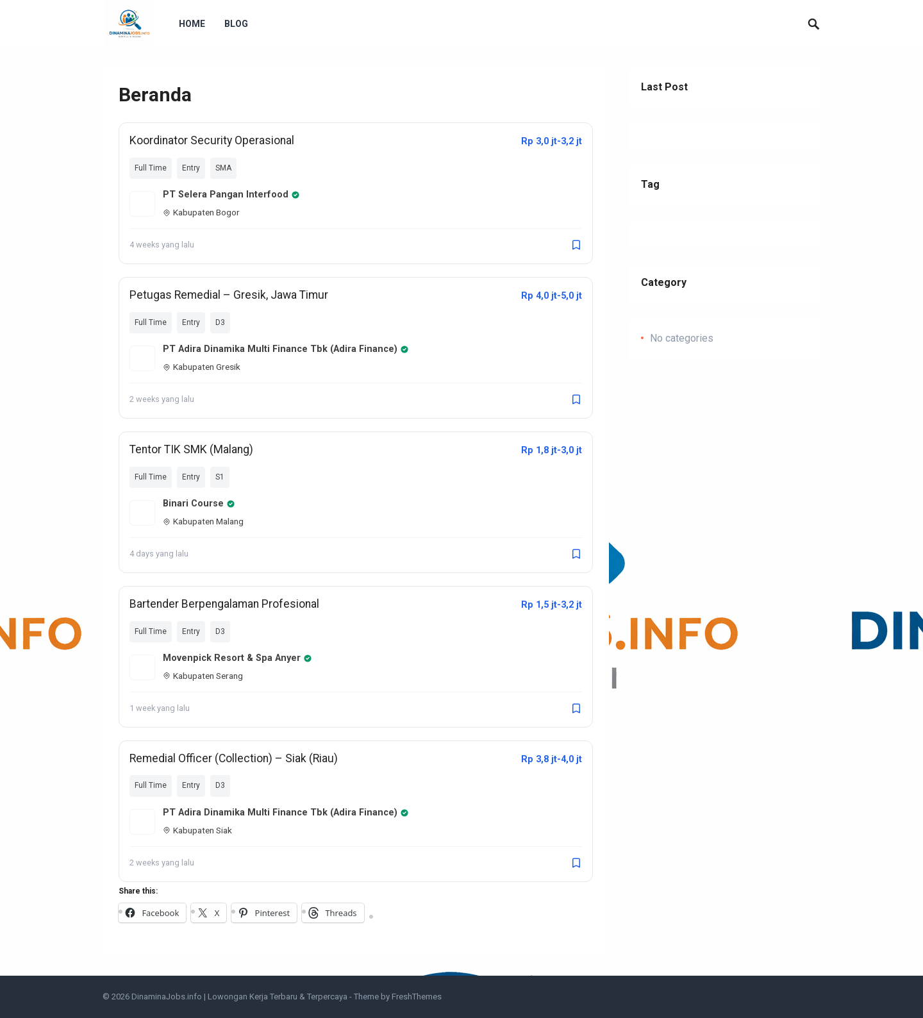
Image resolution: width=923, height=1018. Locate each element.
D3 (220, 322)
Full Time (151, 167)
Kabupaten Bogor (201, 212)
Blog (236, 24)
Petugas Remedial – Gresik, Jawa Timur (228, 294)
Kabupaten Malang (203, 521)
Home (192, 24)
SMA (223, 167)
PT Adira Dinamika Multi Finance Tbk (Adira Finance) (286, 349)
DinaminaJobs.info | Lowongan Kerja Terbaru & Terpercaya (239, 996)
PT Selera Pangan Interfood (231, 194)
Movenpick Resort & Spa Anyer (237, 658)
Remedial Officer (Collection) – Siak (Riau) (233, 758)
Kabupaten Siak (197, 830)
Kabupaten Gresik (201, 367)
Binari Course (199, 503)
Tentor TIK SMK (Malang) (191, 449)
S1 (219, 476)
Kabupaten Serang (203, 676)
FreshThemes (417, 996)
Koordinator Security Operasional (211, 140)
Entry (191, 167)
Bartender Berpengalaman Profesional (224, 603)
